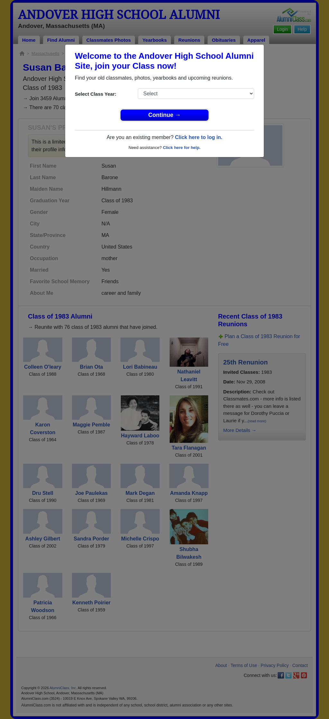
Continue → (164, 115)
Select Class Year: (95, 94)
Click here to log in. (198, 137)
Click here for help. (181, 147)
